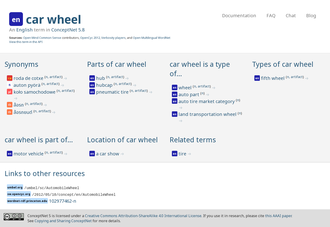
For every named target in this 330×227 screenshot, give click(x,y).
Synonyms (21, 64)
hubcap (105, 85)
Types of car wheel (282, 64)
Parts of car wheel (116, 64)
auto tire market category (207, 101)
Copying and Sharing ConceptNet (63, 220)
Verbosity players (113, 38)
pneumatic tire (113, 92)
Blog (311, 15)
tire (183, 154)
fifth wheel (273, 78)
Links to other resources (45, 173)
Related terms (193, 139)
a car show (108, 154)
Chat (291, 15)
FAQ (271, 15)
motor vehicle (29, 154)
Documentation (239, 15)
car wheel (53, 19)
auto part (189, 94)
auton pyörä (27, 85)
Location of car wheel (122, 139)
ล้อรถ (19, 105)
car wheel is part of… (39, 139)
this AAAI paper (278, 215)
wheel (186, 87)
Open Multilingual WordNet (151, 38)
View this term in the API (26, 42)
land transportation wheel (208, 114)
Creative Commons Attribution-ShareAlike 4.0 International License (143, 215)
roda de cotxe (29, 78)
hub (101, 78)
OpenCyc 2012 (90, 38)
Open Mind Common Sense (42, 38)
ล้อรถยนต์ (23, 112)
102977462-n (62, 201)
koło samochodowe (35, 92)
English (24, 30)
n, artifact (53, 76)
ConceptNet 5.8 (68, 30)
